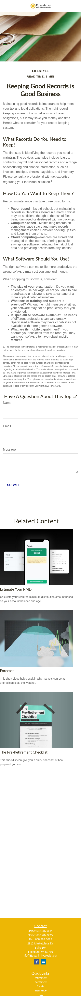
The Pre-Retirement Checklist (23, 752)
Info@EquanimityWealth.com (40, 955)
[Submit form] (13, 485)
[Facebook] (36, 961)
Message (9, 449)
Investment (40, 982)
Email (7, 426)
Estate (41, 986)
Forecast (7, 670)
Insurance (40, 990)
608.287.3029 (44, 931)
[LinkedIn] (43, 961)
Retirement (40, 978)
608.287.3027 (44, 935)
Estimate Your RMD (16, 589)
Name (7, 402)
